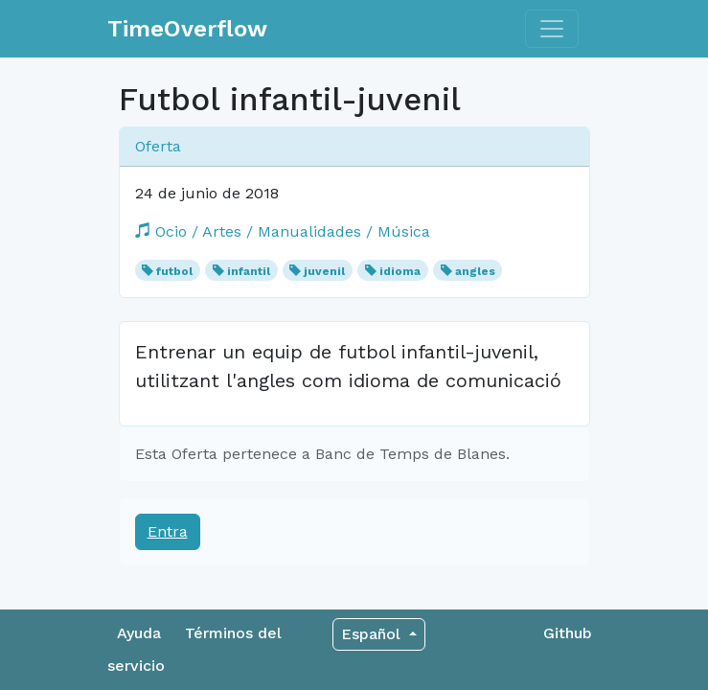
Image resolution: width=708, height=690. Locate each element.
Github (567, 633)
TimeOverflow (187, 28)
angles (475, 271)
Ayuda (139, 633)
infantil (248, 271)
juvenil (324, 271)
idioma (400, 271)
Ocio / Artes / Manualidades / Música (282, 231)
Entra (168, 531)
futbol (174, 271)
